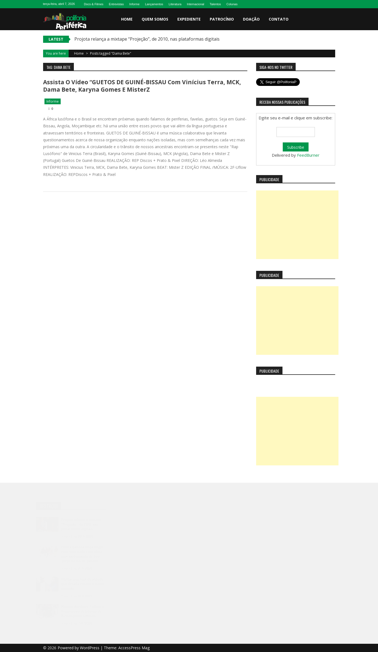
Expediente (189, 19)
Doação (251, 19)
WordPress (90, 647)
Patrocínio (222, 19)
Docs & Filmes (93, 4)
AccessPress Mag (134, 647)
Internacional (195, 4)
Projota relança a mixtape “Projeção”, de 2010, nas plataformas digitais (147, 39)
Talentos (215, 4)
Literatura (175, 4)
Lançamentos (154, 4)
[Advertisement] (297, 224)
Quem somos (155, 19)
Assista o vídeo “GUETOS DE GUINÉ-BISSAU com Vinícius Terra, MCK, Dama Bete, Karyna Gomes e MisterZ (142, 85)
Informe (134, 4)
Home (127, 19)
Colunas (231, 4)
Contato (279, 19)
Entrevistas (116, 4)
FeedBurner (308, 155)
